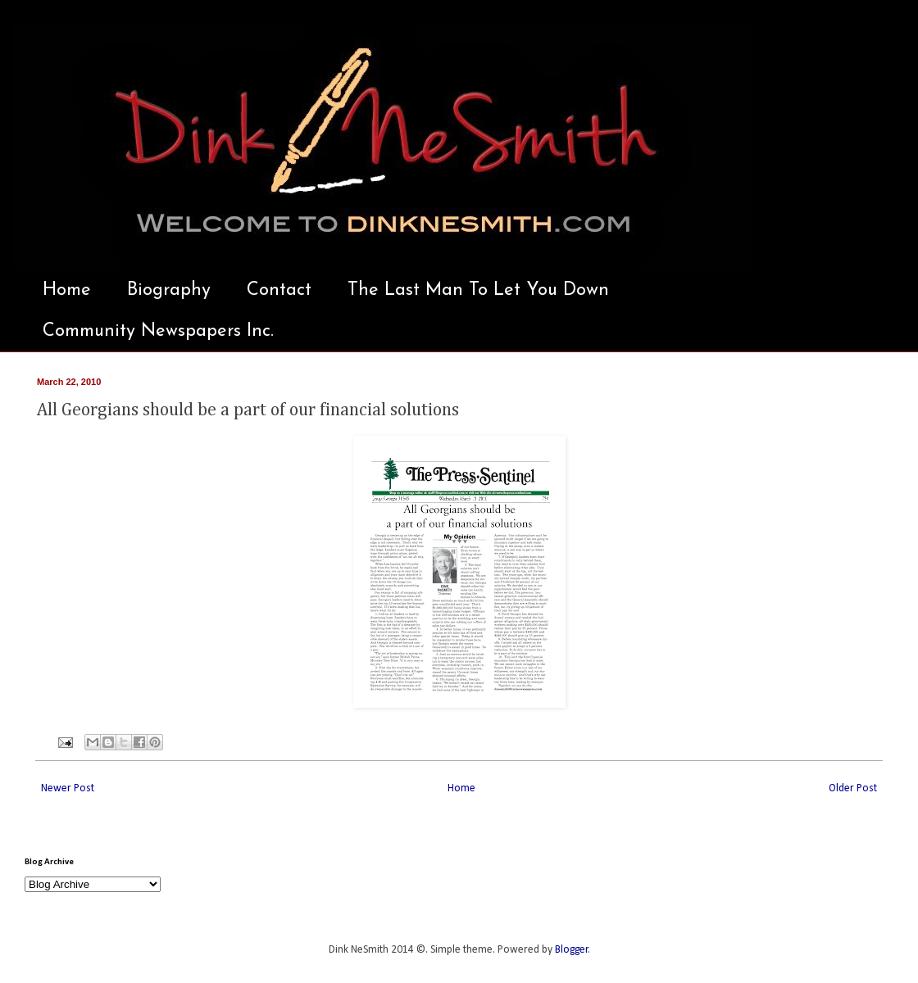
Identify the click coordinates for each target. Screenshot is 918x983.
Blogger (572, 949)
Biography (169, 290)
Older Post (853, 788)
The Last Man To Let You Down (478, 290)
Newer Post (67, 788)
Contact (279, 290)
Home (67, 290)
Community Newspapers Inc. (158, 331)
